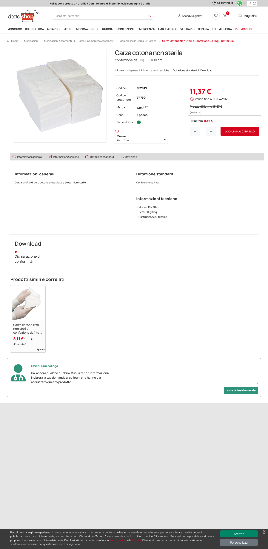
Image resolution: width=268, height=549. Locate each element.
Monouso (14, 29)
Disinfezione (125, 29)
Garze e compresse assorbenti (96, 41)
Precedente (14, 442)
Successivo (29, 442)
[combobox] (249, 3)
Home (12, 41)
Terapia (203, 29)
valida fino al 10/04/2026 (212, 99)
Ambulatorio (167, 29)
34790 (141, 98)
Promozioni (243, 29)
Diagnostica (34, 29)
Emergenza (146, 29)
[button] (255, 3)
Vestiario (187, 29)
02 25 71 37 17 (225, 3)
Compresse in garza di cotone (138, 41)
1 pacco (142, 115)
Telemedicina (222, 29)
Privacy (136, 540)
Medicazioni (85, 29)
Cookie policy (118, 540)
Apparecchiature (60, 29)
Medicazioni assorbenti (58, 41)
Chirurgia (105, 29)
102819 (142, 88)
